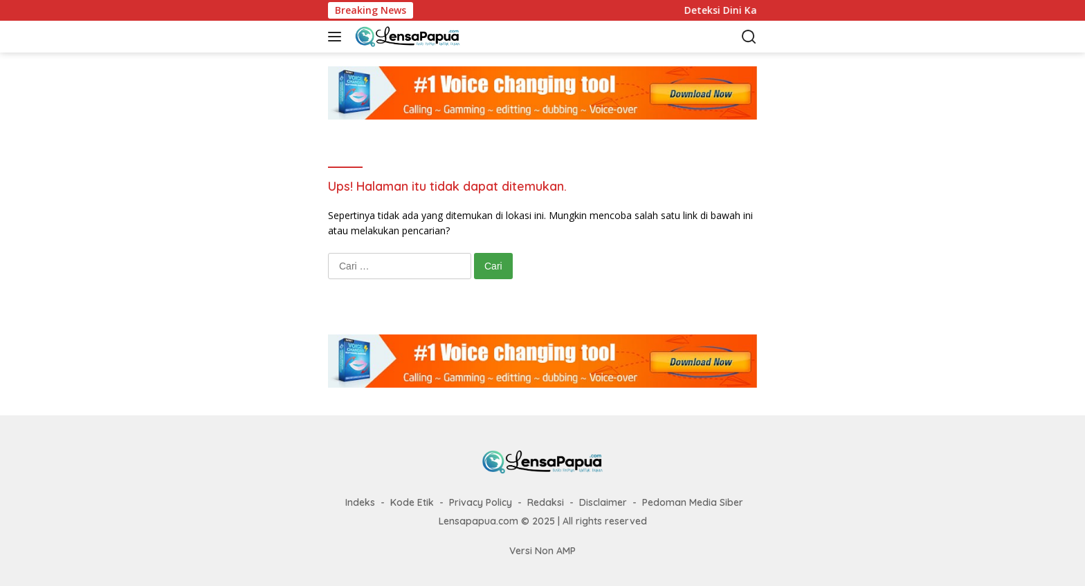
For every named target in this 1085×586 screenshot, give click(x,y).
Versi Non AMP (542, 551)
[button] (337, 36)
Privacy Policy (480, 502)
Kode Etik (412, 502)
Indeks (360, 502)
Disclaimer (603, 502)
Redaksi (545, 502)
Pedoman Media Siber (692, 502)
